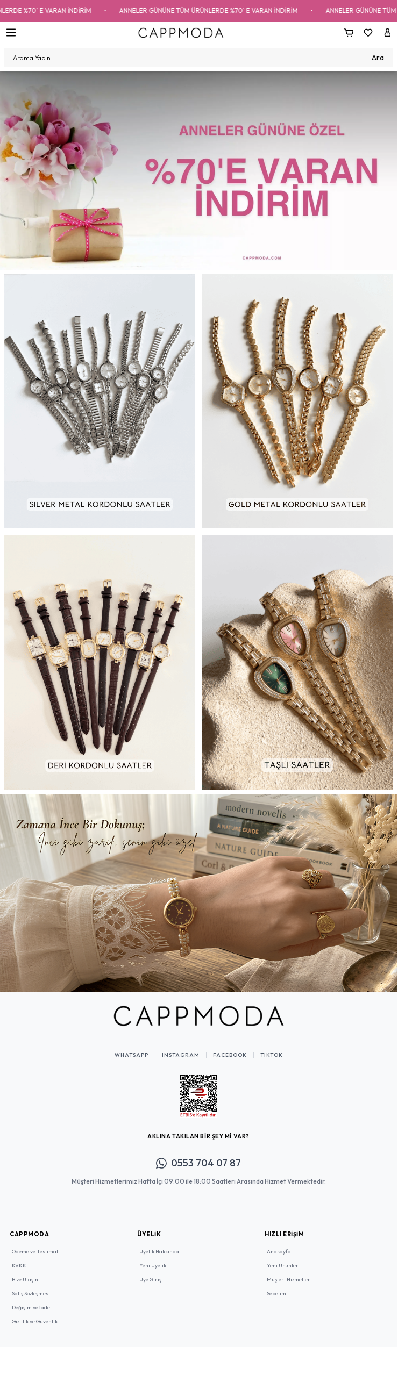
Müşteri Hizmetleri (289, 1279)
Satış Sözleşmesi (31, 1293)
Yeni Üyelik (152, 1265)
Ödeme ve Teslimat (35, 1251)
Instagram (181, 1055)
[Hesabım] (387, 32)
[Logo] (181, 32)
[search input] (198, 57)
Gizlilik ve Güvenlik (35, 1321)
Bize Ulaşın (25, 1279)
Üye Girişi (151, 1279)
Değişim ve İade (31, 1307)
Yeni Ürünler (283, 1265)
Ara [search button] (378, 57)
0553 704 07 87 (198, 1163)
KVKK (19, 1265)
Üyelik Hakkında (159, 1251)
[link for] (198, 170)
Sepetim (276, 1293)
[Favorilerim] (368, 32)
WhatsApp (131, 1055)
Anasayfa (279, 1251)
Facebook (230, 1055)
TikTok (271, 1055)
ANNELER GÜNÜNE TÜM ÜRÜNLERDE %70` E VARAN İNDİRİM (229, 10)
